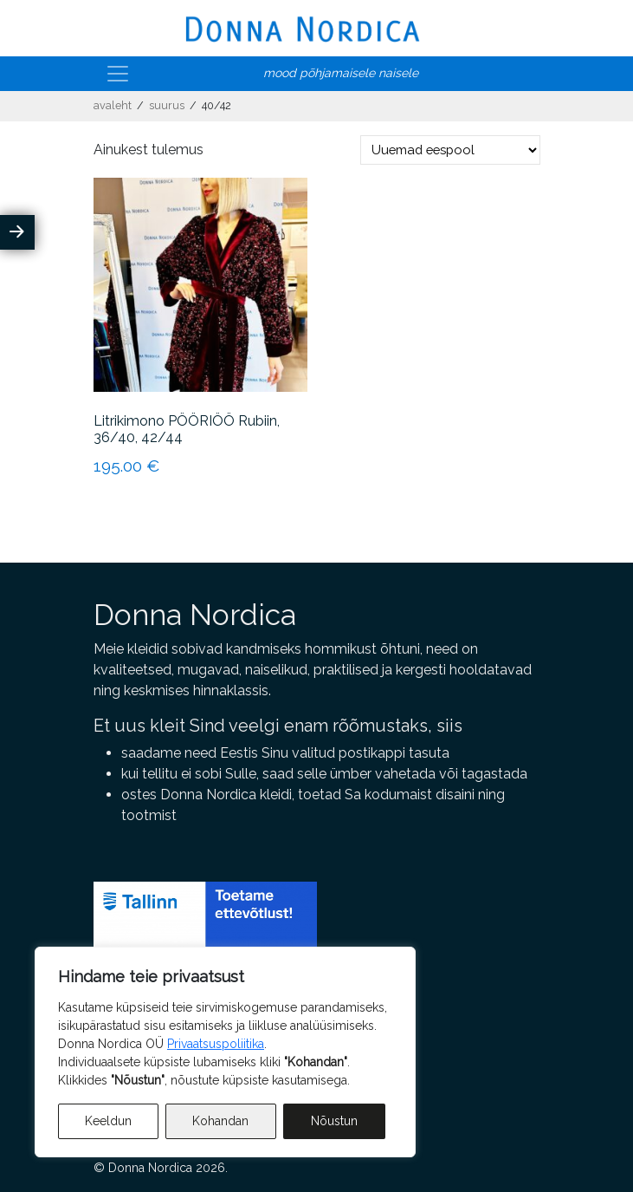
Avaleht (113, 105)
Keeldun (108, 1121)
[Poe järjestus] (450, 150)
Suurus (166, 105)
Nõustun (334, 1121)
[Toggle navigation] (118, 73)
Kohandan (220, 1121)
